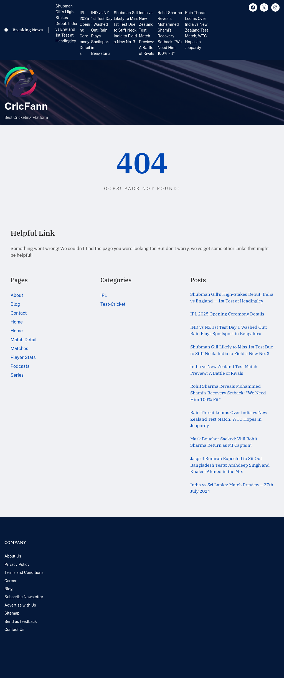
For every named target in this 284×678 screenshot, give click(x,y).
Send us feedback (20, 621)
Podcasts (20, 366)
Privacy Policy (16, 564)
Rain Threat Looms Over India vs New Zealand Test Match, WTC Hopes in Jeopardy (196, 30)
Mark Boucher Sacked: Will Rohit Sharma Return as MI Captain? (223, 442)
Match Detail (24, 339)
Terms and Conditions (23, 572)
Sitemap (11, 613)
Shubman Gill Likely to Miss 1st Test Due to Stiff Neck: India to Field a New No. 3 (126, 27)
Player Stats (23, 357)
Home (17, 322)
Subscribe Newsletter (23, 597)
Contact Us (14, 629)
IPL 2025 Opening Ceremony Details (85, 33)
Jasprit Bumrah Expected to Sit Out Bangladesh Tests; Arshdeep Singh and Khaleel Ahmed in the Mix (230, 465)
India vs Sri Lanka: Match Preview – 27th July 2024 (231, 488)
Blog (15, 304)
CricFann (26, 106)
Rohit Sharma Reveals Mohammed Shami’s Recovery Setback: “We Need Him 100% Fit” (170, 33)
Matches (19, 348)
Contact (19, 313)
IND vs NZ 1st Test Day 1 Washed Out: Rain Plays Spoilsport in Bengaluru (101, 33)
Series (17, 375)
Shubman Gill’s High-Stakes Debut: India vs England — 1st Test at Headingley (67, 23)
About (17, 295)
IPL (103, 295)
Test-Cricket (113, 304)
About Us (12, 556)
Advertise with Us (20, 605)
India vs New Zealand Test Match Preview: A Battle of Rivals (146, 33)
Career (10, 581)
